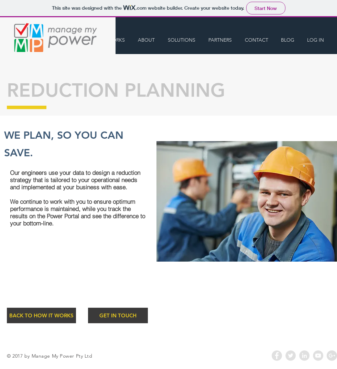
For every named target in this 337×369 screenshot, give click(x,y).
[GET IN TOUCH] (118, 315)
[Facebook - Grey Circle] (277, 355)
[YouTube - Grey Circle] (318, 355)
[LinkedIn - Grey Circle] (304, 355)
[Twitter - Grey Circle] (290, 355)
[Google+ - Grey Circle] (332, 355)
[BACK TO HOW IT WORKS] (41, 315)
